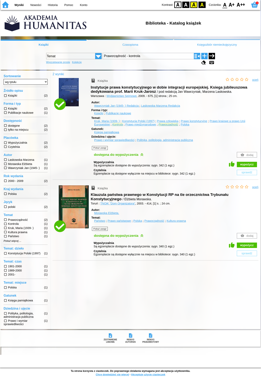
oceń (255, 79)
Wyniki (19, 5)
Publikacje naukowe (118, 113)
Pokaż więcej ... (12, 241)
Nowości (35, 5)
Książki (44, 44)
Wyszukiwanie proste (58, 62)
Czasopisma (130, 44)
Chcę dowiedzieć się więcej (112, 374)
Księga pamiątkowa (106, 132)
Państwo (99, 220)
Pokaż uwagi (99, 148)
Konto (84, 5)
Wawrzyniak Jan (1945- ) (116, 105)
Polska (185, 124)
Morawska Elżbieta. (106, 213)
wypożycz (247, 164)
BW (185, 4)
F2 (241, 4)
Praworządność (154, 220)
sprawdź (247, 172)
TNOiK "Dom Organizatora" (117, 203)
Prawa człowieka (167, 121)
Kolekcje (77, 62)
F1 (232, 4)
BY (202, 4)
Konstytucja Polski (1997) (138, 121)
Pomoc (68, 5)
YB (194, 4)
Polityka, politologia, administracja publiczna (165, 140)
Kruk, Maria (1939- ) (107, 121)
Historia (53, 5)
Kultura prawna (176, 220)
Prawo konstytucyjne (194, 121)
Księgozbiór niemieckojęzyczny (217, 44)
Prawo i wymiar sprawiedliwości (114, 140)
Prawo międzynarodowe (140, 124)
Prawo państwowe (119, 220)
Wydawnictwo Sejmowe (122, 96)
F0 (225, 4)
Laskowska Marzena (160, 105)
